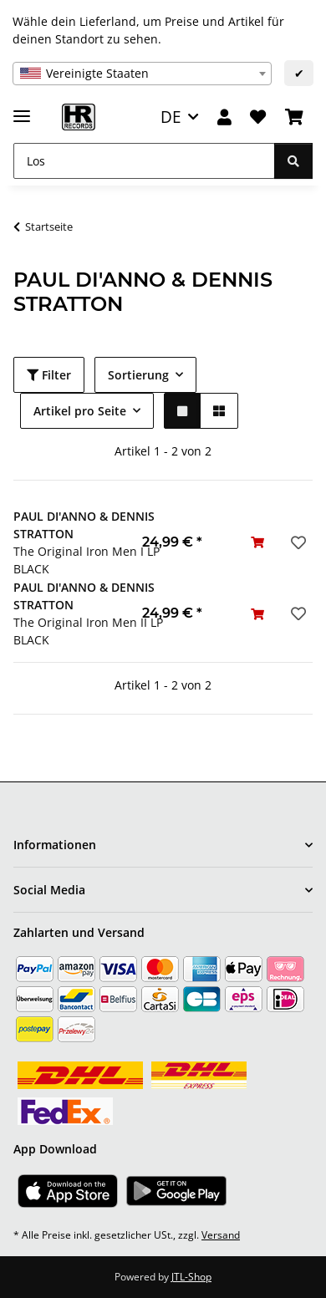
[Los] (144, 161)
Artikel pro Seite (79, 411)
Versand (220, 1235)
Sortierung (138, 375)
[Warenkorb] (294, 117)
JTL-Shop (191, 1277)
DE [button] (170, 116)
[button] (224, 117)
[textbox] (142, 73)
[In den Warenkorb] (257, 542)
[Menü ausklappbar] (21, 109)
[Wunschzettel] (258, 117)
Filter (49, 375)
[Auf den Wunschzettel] (296, 542)
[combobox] (142, 73)
